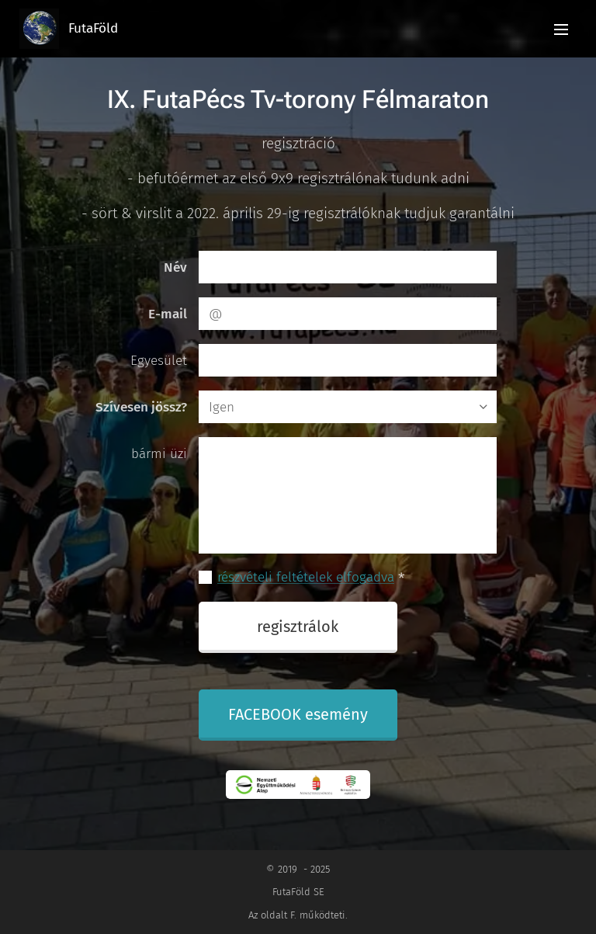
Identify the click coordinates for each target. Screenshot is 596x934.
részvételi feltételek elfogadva (305, 577)
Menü (561, 29)
